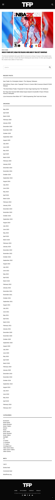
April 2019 (6, 401)
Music (4, 429)
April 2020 (6, 360)
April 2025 (6, 154)
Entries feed (6, 467)
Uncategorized (7, 446)
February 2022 (7, 284)
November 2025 (7, 130)
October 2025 (7, 133)
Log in (5, 464)
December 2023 (7, 209)
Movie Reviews (7, 424)
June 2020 (6, 353)
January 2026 (7, 123)
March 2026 (6, 116)
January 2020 (7, 370)
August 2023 (6, 222)
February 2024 (7, 202)
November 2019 (7, 377)
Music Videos (7, 435)
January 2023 (7, 246)
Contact (31, 490)
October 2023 (7, 215)
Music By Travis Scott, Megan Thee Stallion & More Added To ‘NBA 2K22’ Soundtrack (24, 52)
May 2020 (6, 356)
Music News (6, 431)
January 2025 (7, 164)
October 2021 (7, 298)
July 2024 (6, 185)
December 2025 (7, 126)
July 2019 (6, 390)
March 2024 (6, 198)
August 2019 (6, 387)
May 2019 (6, 397)
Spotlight (5, 437)
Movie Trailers (7, 426)
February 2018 (7, 404)
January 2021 (7, 329)
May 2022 (6, 274)
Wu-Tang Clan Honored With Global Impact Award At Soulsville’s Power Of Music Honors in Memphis (26, 92)
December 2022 (7, 250)
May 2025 (6, 150)
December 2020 (7, 332)
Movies (5, 428)
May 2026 (6, 109)
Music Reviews (7, 433)
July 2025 (6, 143)
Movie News (6, 422)
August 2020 (6, 346)
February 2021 (7, 325)
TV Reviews (6, 442)
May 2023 (6, 233)
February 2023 (7, 243)
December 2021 (7, 291)
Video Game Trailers (9, 449)
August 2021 (6, 305)
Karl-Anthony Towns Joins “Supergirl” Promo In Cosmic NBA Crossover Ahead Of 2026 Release (27, 85)
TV (4, 438)
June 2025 (6, 147)
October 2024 (7, 174)
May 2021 (6, 315)
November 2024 (7, 171)
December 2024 (7, 167)
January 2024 (7, 205)
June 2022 (6, 270)
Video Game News (8, 447)
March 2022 (6, 281)
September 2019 (8, 384)
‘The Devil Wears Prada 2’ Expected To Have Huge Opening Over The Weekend (25, 89)
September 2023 (8, 219)
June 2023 (6, 229)
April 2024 (6, 195)
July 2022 (6, 267)
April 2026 (6, 113)
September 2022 (8, 260)
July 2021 (6, 308)
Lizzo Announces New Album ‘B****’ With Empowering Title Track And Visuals (24, 96)
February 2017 (7, 408)
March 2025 (6, 157)
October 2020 (7, 339)
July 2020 (6, 349)
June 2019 (6, 394)
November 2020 (7, 336)
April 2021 (6, 318)
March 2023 (6, 239)
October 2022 (7, 257)
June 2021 (6, 312)
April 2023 (6, 236)
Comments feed (7, 471)
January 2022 (7, 288)
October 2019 (7, 380)
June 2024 (6, 188)
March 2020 (6, 363)
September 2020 (8, 342)
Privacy (38, 490)
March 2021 (6, 322)
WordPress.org (7, 474)
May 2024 (6, 191)
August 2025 (6, 140)
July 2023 (6, 226)
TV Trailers (6, 444)
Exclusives (6, 420)
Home (15, 490)
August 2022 (6, 263)
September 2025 (8, 137)
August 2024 (6, 181)
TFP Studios (23, 490)
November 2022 (7, 253)
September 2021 (8, 301)
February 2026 (7, 119)
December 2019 (7, 373)
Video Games (7, 451)
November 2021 (7, 294)
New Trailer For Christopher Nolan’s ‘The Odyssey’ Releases (20, 81)
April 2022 (6, 277)
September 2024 (8, 178)
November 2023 (7, 212)
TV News (5, 440)
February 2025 (7, 161)
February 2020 (7, 366)
